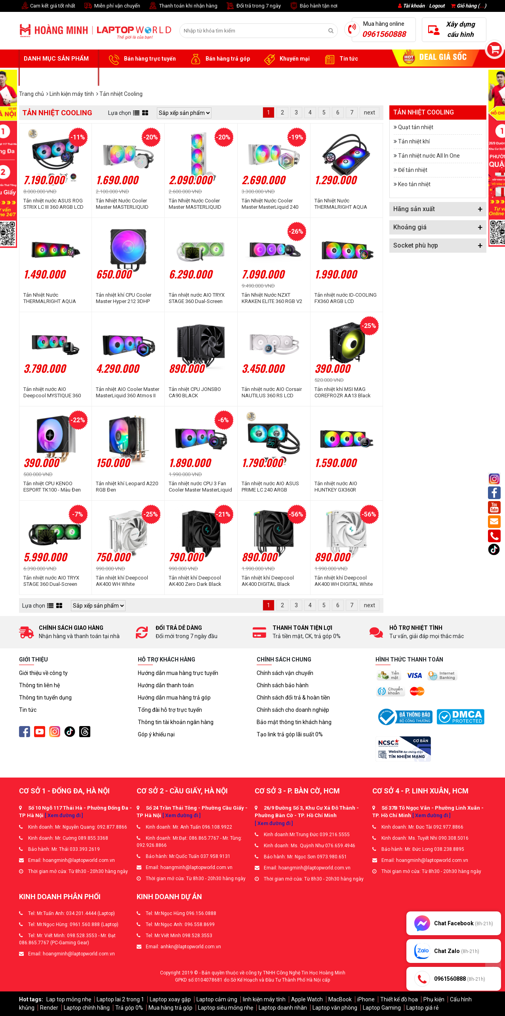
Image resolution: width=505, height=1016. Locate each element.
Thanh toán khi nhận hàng (182, 6)
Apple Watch (307, 999)
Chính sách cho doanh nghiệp (293, 710)
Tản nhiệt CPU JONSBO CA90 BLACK (195, 392)
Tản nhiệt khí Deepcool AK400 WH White (122, 581)
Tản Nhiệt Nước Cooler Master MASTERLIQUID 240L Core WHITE (122, 204)
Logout (436, 6)
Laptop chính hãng (87, 1008)
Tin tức (340, 59)
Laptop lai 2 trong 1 (120, 999)
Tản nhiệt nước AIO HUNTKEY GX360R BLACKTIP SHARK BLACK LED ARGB (343, 486)
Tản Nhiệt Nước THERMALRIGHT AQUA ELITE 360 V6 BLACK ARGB (53, 298)
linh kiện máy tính (264, 999)
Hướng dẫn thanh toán (166, 685)
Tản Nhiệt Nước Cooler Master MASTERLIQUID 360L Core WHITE (195, 204)
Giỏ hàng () (468, 6)
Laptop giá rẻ (422, 1008)
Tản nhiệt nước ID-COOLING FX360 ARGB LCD (345, 298)
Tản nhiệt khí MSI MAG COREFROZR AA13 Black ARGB (342, 392)
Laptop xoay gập (170, 999)
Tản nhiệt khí (414, 141)
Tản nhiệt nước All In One (429, 155)
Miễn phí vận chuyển (111, 6)
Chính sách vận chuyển (285, 673)
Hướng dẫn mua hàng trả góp (174, 697)
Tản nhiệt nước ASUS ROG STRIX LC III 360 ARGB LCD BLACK (53, 204)
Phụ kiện (433, 999)
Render (49, 1008)
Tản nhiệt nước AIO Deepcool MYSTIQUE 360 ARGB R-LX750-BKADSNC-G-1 (53, 392)
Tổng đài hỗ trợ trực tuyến (170, 710)
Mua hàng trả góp (170, 1008)
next (369, 112)
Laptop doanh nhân (283, 1008)
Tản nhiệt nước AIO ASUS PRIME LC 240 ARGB (270, 486)
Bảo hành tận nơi (313, 6)
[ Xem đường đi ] (64, 815)
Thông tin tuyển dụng (45, 697)
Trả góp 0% (129, 1008)
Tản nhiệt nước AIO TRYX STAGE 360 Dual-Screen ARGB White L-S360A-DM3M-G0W (197, 298)
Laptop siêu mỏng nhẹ (225, 1008)
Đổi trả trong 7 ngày (253, 6)
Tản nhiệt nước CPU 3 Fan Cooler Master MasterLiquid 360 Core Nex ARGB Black (200, 486)
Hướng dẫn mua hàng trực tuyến (178, 673)
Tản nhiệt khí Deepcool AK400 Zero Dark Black (195, 581)
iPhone (366, 999)
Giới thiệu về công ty (43, 673)
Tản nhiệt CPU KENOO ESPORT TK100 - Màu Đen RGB (52, 486)
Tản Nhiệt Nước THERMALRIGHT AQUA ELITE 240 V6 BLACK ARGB (344, 204)
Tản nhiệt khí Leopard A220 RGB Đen (127, 486)
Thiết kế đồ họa (399, 999)
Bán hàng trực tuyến (141, 59)
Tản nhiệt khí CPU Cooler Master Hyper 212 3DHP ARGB (123, 298)
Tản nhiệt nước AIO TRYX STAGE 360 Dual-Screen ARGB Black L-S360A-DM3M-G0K (51, 581)
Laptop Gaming (382, 1008)
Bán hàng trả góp (219, 59)
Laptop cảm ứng (216, 999)
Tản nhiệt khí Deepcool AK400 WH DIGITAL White (343, 581)
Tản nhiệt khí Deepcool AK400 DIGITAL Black (268, 581)
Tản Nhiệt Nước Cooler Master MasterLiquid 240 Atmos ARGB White (270, 204)
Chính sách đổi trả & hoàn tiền (293, 697)
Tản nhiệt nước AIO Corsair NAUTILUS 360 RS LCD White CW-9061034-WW (272, 392)
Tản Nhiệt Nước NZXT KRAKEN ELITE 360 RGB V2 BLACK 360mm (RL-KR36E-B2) (272, 298)
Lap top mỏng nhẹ (68, 999)
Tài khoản (414, 6)
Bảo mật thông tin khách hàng (294, 722)
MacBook (340, 999)
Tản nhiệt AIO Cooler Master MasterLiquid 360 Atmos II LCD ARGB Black (127, 392)
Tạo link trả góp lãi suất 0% (290, 734)
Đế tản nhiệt (412, 170)
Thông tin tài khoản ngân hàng (175, 722)
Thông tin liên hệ (39, 685)
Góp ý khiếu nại (156, 734)
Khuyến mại (286, 59)
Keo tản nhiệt (414, 184)
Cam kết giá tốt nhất (47, 6)
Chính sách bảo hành (283, 685)
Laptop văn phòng (335, 1008)
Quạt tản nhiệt (415, 127)
